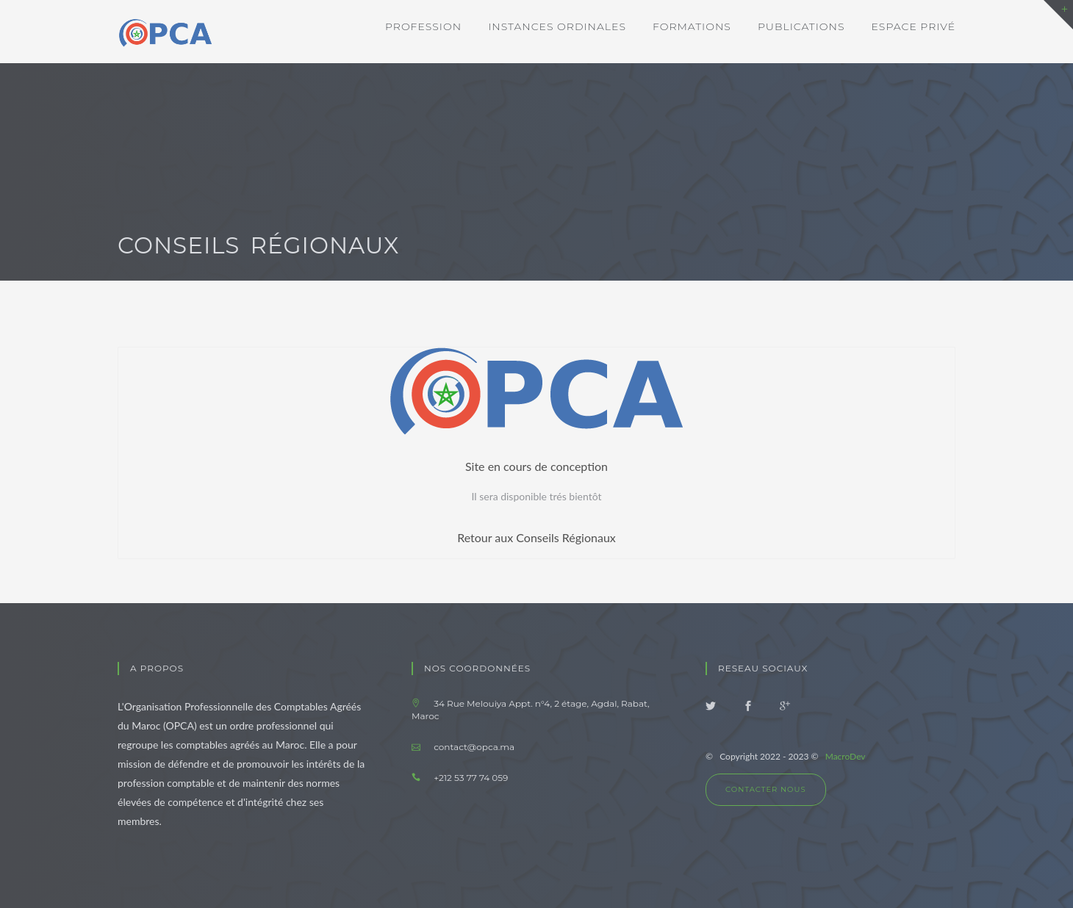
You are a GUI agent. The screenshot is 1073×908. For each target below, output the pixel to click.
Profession (423, 26)
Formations (692, 26)
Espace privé (914, 26)
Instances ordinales (557, 26)
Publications (801, 26)
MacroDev (845, 756)
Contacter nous (765, 789)
